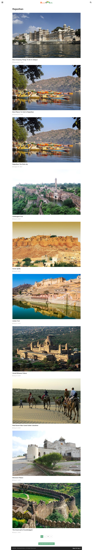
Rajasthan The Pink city (20, 164)
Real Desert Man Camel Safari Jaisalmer (25, 425)
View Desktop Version (46, 543)
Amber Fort (16, 321)
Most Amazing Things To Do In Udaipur (25, 59)
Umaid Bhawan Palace (19, 373)
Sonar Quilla (16, 268)
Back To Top (76, 548)
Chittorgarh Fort (17, 216)
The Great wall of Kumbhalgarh (22, 530)
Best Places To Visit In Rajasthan (23, 112)
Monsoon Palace (17, 477)
